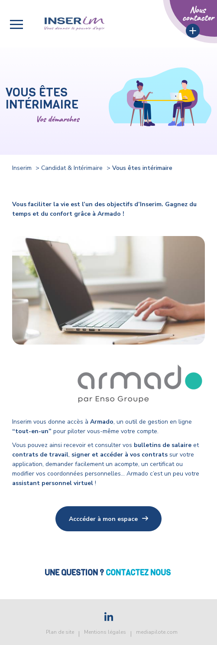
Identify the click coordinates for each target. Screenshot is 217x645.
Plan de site (60, 632)
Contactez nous (139, 573)
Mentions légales (105, 632)
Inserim (22, 168)
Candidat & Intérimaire (72, 168)
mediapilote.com (157, 632)
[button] (16, 24)
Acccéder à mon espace (103, 519)
